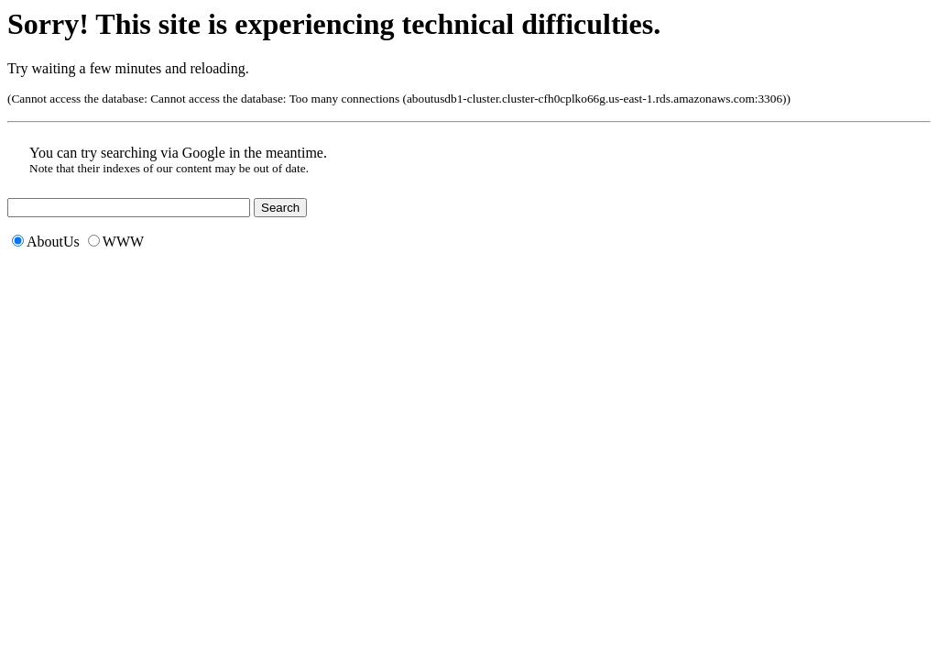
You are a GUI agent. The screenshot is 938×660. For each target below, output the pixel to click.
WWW (116, 241)
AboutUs (46, 241)
